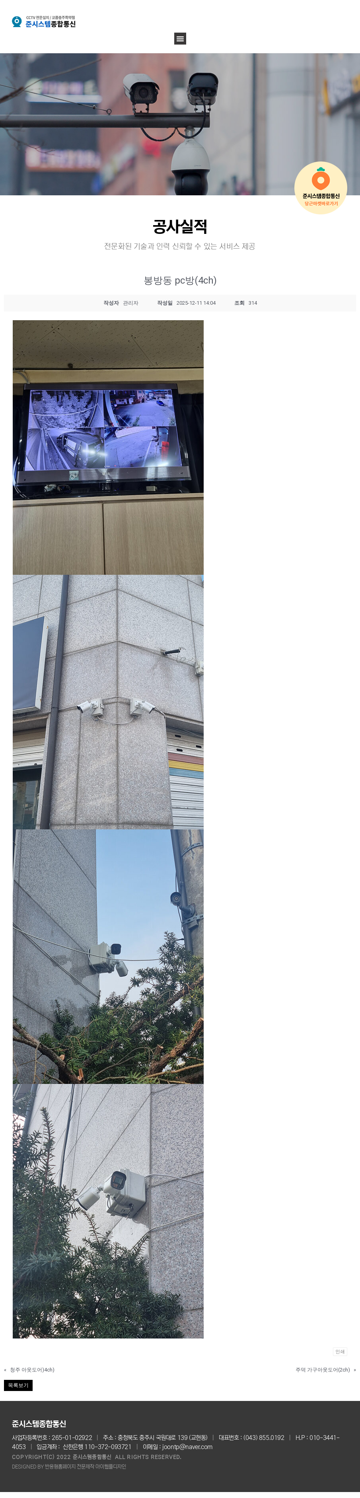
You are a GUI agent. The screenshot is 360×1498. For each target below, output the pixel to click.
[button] (180, 38)
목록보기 (18, 1385)
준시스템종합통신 (39, 1424)
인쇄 (340, 1351)
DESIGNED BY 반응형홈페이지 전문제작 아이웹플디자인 (69, 1467)
